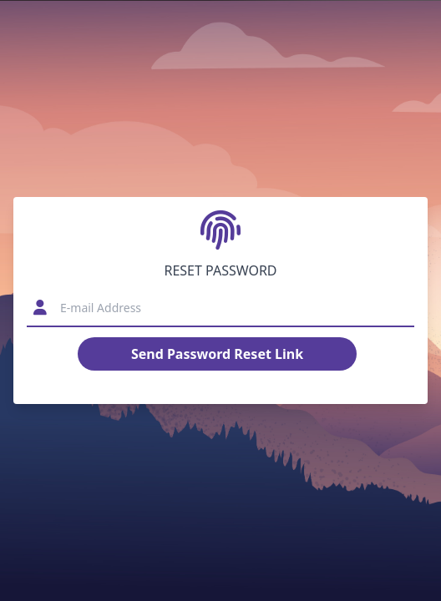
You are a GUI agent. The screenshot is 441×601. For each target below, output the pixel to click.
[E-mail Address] (228, 308)
